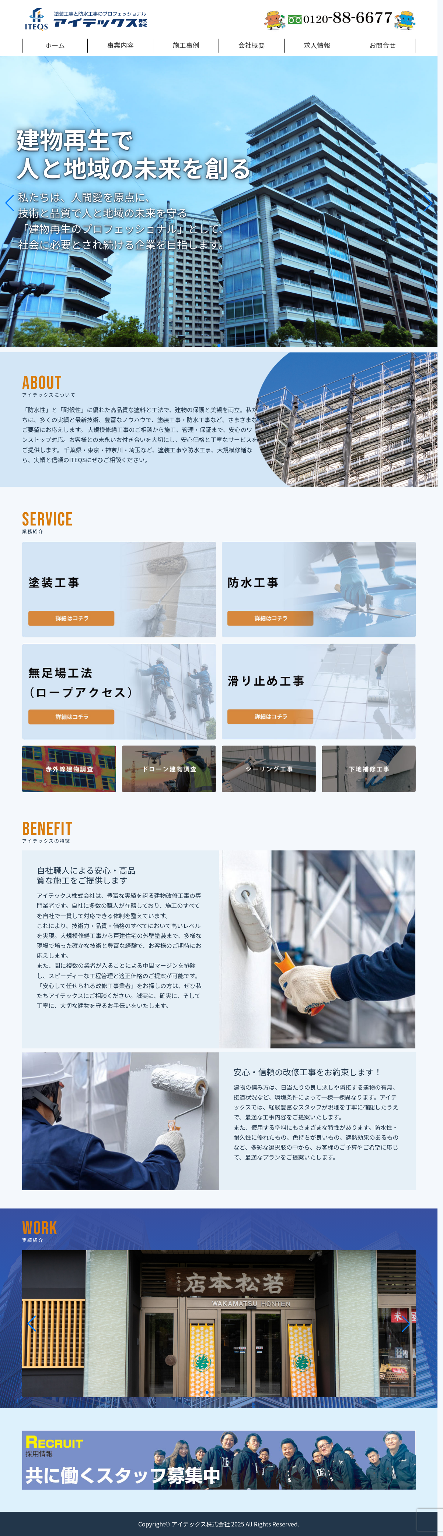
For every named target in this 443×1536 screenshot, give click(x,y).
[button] (213, 345)
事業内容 (120, 45)
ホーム (54, 45)
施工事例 (186, 45)
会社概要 (251, 45)
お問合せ (382, 45)
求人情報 (317, 45)
